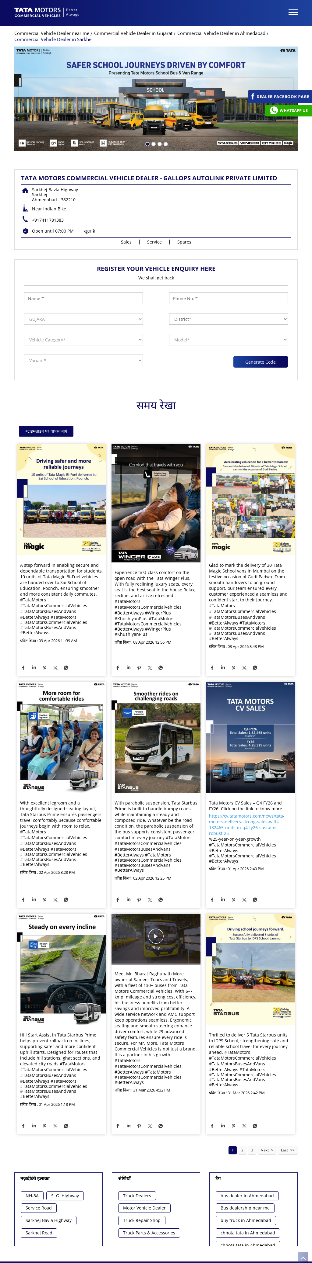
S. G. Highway (65, 1196)
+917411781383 (48, 220)
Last (284, 1150)
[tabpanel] (156, 99)
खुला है (89, 231)
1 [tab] (146, 143)
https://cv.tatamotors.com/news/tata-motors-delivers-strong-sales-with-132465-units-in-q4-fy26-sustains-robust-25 (247, 824)
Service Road (39, 1208)
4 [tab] (165, 143)
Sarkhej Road (39, 1233)
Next (265, 1150)
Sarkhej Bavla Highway (49, 1220)
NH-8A (32, 1196)
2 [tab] (152, 143)
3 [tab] (159, 143)
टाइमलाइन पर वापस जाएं (46, 431)
